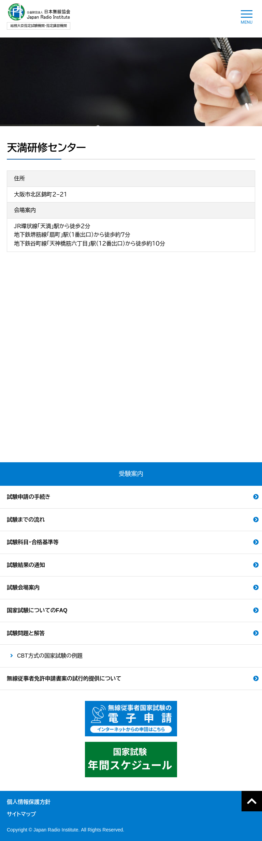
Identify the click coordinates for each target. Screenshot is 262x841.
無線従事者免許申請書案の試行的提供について (64, 678)
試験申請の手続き (28, 497)
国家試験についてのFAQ (37, 610)
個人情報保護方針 (28, 802)
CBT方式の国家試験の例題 (50, 656)
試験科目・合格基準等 (33, 542)
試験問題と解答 (26, 633)
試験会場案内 (23, 587)
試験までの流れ (26, 520)
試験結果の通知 (26, 565)
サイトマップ (21, 814)
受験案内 (131, 473)
